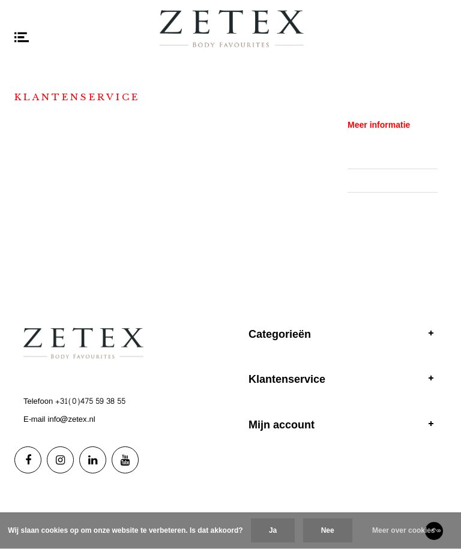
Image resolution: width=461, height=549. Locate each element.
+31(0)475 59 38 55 (90, 401)
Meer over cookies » (406, 530)
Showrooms (368, 156)
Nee (327, 530)
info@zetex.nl (71, 419)
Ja (273, 530)
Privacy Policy (372, 204)
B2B (355, 180)
